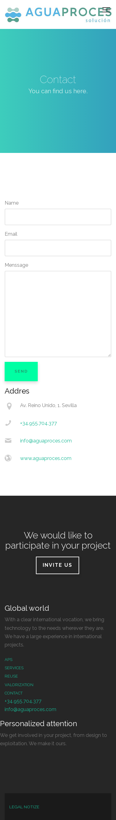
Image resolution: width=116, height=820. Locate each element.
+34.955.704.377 (38, 423)
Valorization (19, 684)
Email (11, 234)
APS (8, 659)
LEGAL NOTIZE (24, 806)
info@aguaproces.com (46, 441)
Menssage (16, 265)
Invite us (57, 565)
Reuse (11, 676)
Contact (14, 693)
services (14, 668)
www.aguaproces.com (45, 458)
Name (12, 203)
